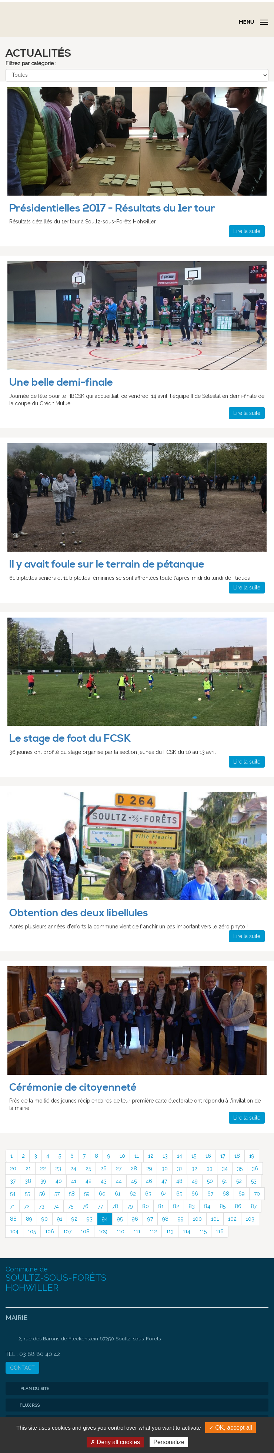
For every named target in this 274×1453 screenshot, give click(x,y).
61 (117, 1194)
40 (59, 1181)
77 (100, 1206)
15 (193, 1156)
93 (90, 1219)
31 (179, 1168)
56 (42, 1194)
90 (44, 1219)
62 (133, 1194)
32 (194, 1168)
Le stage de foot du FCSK (70, 738)
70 (257, 1194)
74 (56, 1206)
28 (134, 1168)
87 (254, 1206)
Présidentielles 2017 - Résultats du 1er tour (112, 208)
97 (150, 1219)
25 (88, 1168)
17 (222, 1156)
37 (13, 1181)
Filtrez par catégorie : (31, 63)
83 (191, 1206)
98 (165, 1219)
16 (208, 1156)
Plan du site (29, 1388)
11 (136, 1156)
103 (250, 1219)
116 (220, 1231)
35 (240, 1168)
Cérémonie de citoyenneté (73, 1087)
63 (148, 1194)
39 (43, 1181)
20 (13, 1168)
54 (13, 1194)
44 (119, 1181)
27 (118, 1168)
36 (255, 1168)
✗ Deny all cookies (115, 1442)
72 (27, 1206)
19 (251, 1156)
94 (105, 1219)
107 (67, 1231)
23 (58, 1168)
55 (27, 1194)
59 (87, 1194)
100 (197, 1219)
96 (135, 1219)
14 (179, 1156)
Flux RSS (24, 1405)
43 (104, 1181)
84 (207, 1206)
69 (241, 1194)
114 (186, 1231)
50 (210, 1181)
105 (32, 1231)
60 (102, 1194)
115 (203, 1231)
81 (161, 1206)
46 (149, 1181)
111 (137, 1231)
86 (238, 1206)
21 (28, 1168)
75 (70, 1206)
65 (179, 1194)
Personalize (168, 1442)
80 (145, 1206)
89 (29, 1219)
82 (176, 1206)
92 (74, 1219)
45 (134, 1181)
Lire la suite (246, 231)
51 (224, 1181)
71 (12, 1206)
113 (170, 1231)
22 (43, 1168)
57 (57, 1194)
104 (14, 1231)
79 (130, 1206)
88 (13, 1219)
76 (85, 1206)
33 (210, 1168)
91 (59, 1219)
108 (85, 1231)
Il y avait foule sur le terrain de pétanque (106, 564)
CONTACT (22, 1368)
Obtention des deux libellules (78, 913)
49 (195, 1181)
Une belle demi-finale (61, 382)
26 (103, 1168)
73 (41, 1206)
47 (164, 1181)
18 (237, 1156)
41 (73, 1181)
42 (88, 1181)
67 (210, 1194)
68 (226, 1194)
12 (150, 1156)
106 (49, 1231)
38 (28, 1181)
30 (164, 1168)
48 (179, 1181)
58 (72, 1194)
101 (215, 1219)
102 (232, 1219)
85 (222, 1206)
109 (103, 1231)
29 (149, 1168)
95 (120, 1219)
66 (194, 1194)
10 (122, 1156)
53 (254, 1181)
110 (120, 1231)
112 (153, 1231)
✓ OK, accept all (230, 1427)
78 (115, 1206)
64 (164, 1194)
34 (225, 1168)
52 (239, 1181)
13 (165, 1156)
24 (73, 1168)
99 (181, 1219)
